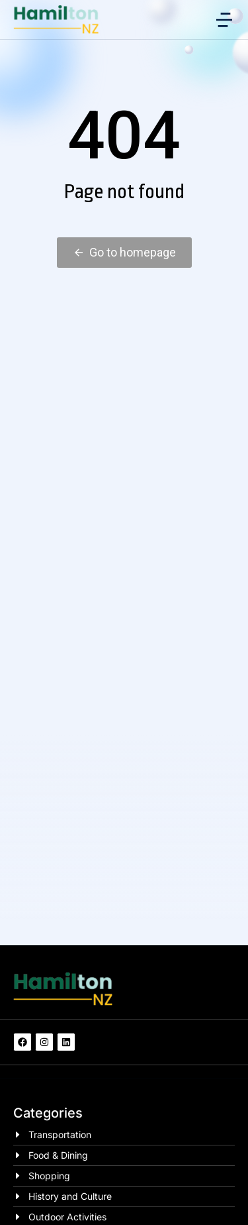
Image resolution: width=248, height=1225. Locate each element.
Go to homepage (124, 252)
